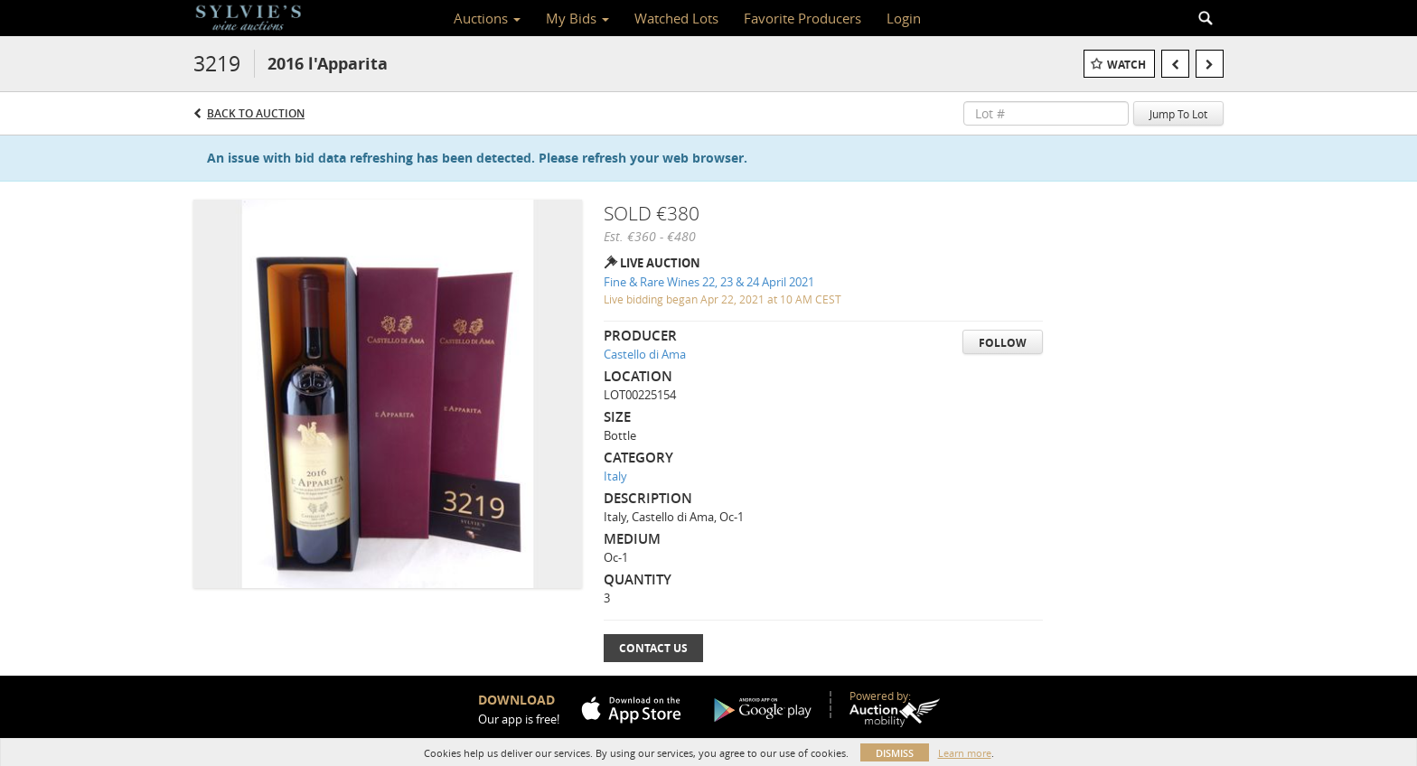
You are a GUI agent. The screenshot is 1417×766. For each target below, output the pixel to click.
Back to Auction (256, 113)
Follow (1003, 342)
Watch (1126, 64)
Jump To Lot (1178, 114)
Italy (615, 476)
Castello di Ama (645, 354)
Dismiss (895, 753)
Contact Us (653, 648)
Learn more (964, 753)
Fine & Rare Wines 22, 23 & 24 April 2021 (709, 282)
